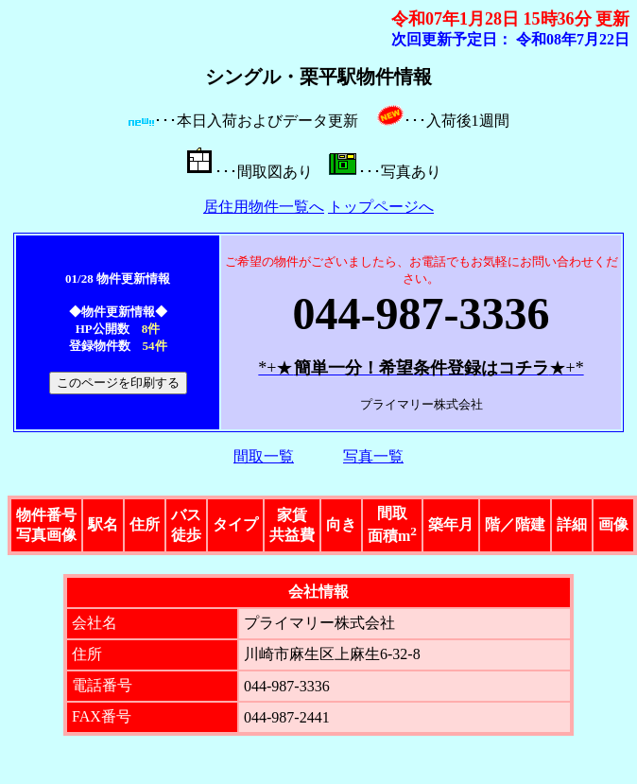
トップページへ (381, 207)
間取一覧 (263, 456)
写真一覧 (373, 456)
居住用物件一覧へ (263, 207)
